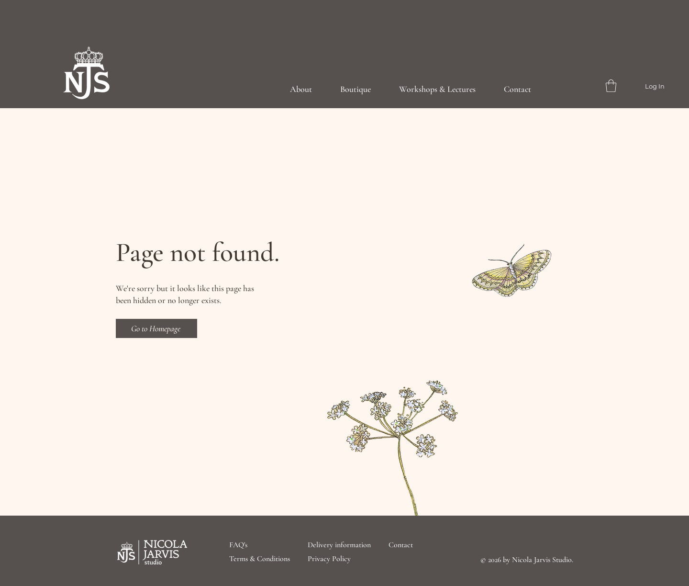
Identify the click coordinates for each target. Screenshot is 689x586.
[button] (611, 85)
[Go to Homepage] (156, 328)
